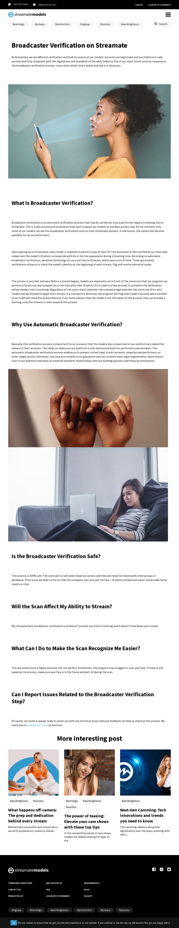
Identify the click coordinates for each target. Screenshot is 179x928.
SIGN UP (139, 4)
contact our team (37, 725)
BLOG (87, 889)
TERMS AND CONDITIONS (20, 883)
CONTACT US (14, 889)
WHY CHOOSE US (54, 883)
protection (63, 24)
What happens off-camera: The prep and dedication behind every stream (32, 815)
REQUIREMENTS (91, 883)
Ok (13, 923)
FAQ (48, 889)
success (106, 24)
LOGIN (159, 4)
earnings (19, 24)
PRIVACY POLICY (15, 896)
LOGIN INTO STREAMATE (58, 896)
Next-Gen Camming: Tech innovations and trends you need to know (143, 815)
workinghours (130, 24)
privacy (40, 24)
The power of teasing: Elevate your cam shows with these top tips (86, 821)
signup (86, 24)
